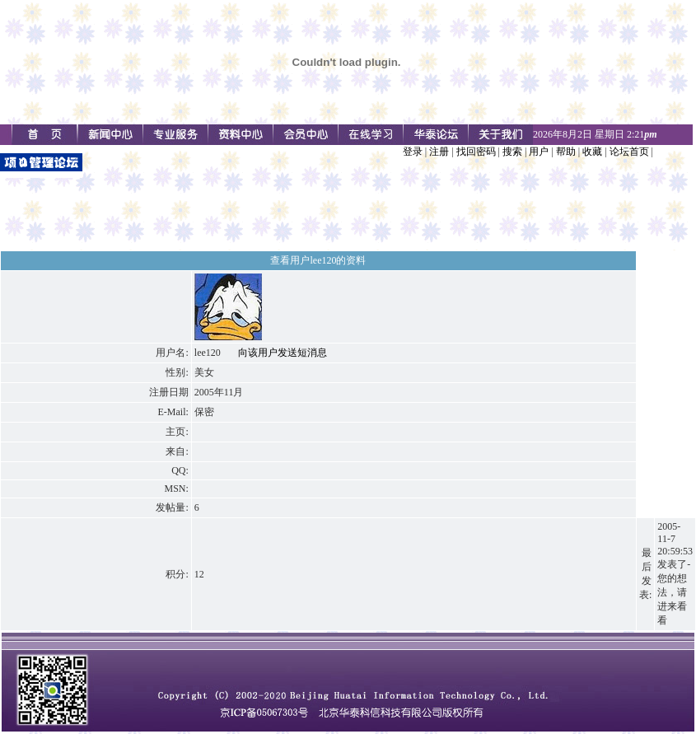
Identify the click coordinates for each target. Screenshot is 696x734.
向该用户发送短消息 (282, 352)
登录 (413, 151)
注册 (439, 151)
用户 (539, 151)
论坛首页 (629, 151)
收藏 (592, 151)
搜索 (512, 151)
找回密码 (476, 151)
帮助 (566, 151)
